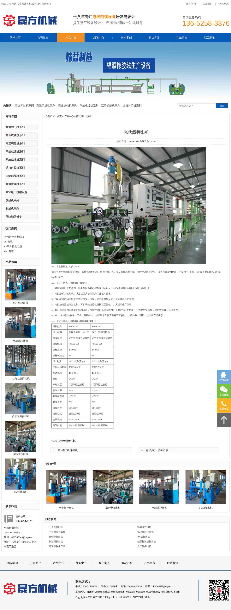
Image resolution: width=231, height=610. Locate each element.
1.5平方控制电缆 (13, 246)
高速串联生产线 (158, 450)
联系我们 (208, 3)
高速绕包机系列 (67, 105)
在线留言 (181, 37)
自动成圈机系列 (15, 176)
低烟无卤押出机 (21, 416)
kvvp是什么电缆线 (14, 236)
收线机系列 (12, 208)
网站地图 (224, 3)
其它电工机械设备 (16, 192)
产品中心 (70, 37)
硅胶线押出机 (70, 450)
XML (147, 597)
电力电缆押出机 (21, 378)
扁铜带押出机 (20, 454)
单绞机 (176, 591)
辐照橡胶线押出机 (146, 541)
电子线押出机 (20, 302)
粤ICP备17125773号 (133, 597)
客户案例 (126, 37)
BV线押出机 (20, 492)
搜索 (222, 105)
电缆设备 (140, 591)
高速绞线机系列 (45, 105)
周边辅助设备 (14, 216)
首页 (59, 116)
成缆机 (106, 591)
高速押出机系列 (24, 105)
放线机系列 (12, 200)
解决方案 (154, 37)
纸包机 (90, 591)
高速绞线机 (167, 591)
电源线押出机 (20, 340)
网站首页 (15, 37)
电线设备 (130, 591)
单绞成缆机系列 (89, 105)
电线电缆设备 (153, 591)
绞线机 (121, 591)
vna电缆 (8, 241)
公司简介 (43, 37)
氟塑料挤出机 (56, 541)
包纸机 (114, 591)
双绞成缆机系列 (110, 105)
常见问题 (191, 3)
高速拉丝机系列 (15, 184)
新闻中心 (98, 37)
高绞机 (98, 591)
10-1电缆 (9, 251)
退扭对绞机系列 (132, 105)
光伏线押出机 (67, 441)
